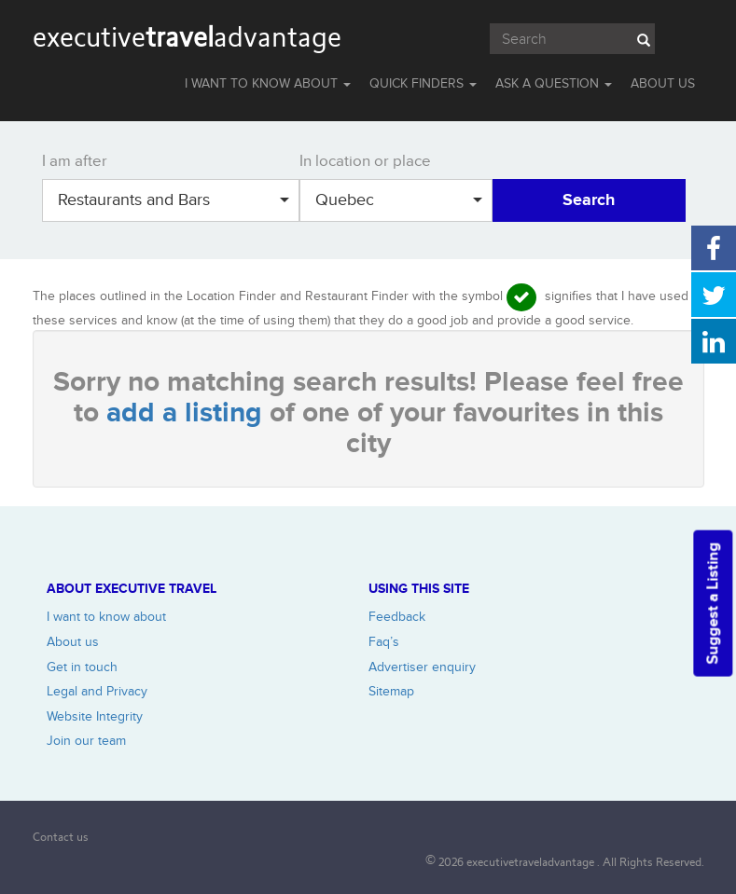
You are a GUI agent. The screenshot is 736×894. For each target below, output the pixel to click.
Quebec (398, 200)
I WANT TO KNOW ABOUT (268, 83)
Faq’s (383, 642)
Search (588, 200)
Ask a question (553, 83)
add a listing (188, 413)
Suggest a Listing (712, 604)
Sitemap (391, 691)
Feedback (396, 617)
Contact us (61, 837)
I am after (74, 161)
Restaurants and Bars (173, 200)
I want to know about (106, 617)
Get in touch (82, 667)
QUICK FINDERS (423, 83)
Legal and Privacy (97, 691)
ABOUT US (663, 83)
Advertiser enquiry (422, 667)
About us (73, 642)
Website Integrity (95, 716)
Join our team (86, 741)
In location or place (365, 161)
